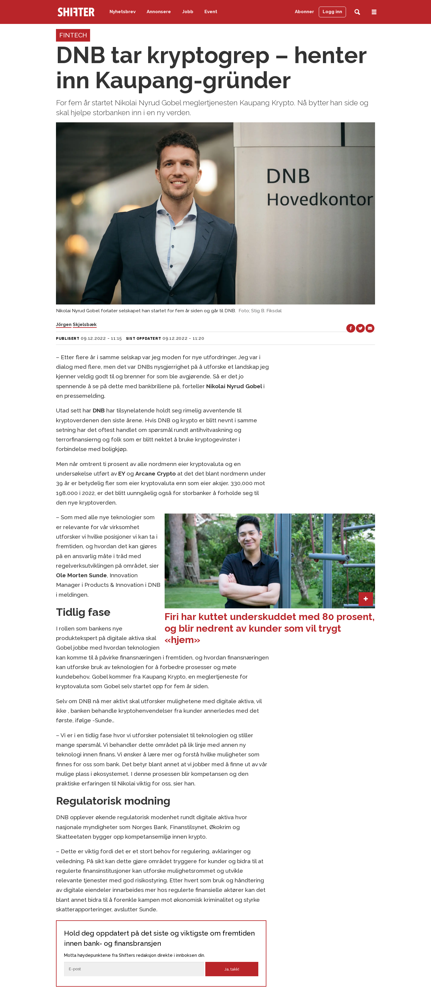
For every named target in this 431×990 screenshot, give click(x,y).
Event (210, 11)
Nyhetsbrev (123, 11)
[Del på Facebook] (350, 328)
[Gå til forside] (76, 11)
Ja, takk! (231, 969)
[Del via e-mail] (369, 328)
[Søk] (357, 12)
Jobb (187, 11)
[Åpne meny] (374, 12)
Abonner (304, 11)
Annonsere (159, 11)
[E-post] (134, 969)
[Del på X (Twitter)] (360, 328)
